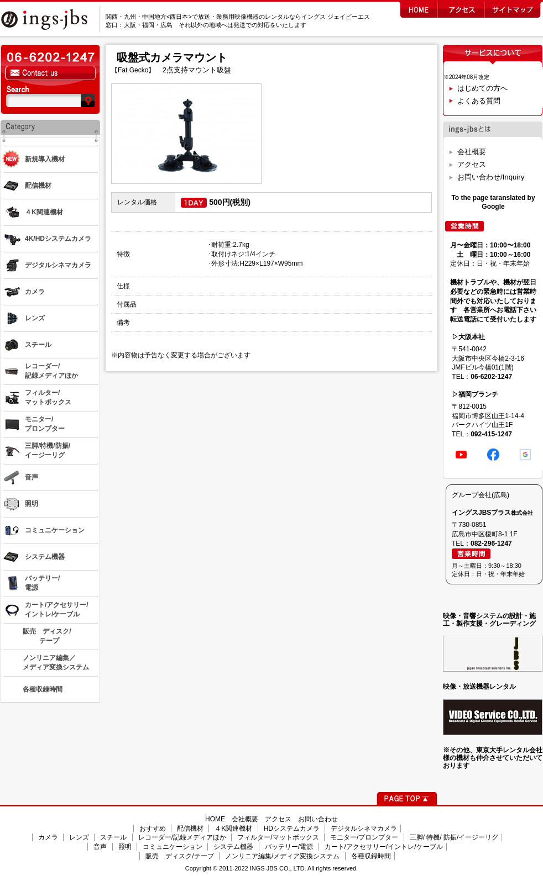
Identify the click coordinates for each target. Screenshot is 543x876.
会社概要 (471, 151)
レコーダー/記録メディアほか (182, 837)
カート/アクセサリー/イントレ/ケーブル (384, 847)
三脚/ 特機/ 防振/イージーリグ (454, 837)
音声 (100, 847)
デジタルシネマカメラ (364, 828)
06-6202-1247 (491, 377)
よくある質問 (478, 101)
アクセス (471, 164)
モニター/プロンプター (364, 837)
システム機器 (233, 847)
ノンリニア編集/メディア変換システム (282, 856)
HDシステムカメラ (292, 828)
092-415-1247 (491, 434)
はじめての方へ (482, 88)
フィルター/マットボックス (278, 837)
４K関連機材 (233, 828)
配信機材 (190, 828)
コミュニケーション (172, 847)
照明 (125, 847)
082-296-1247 (491, 543)
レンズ (79, 837)
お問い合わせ (318, 819)
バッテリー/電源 (289, 847)
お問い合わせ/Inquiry (490, 177)
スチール (113, 837)
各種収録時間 (371, 856)
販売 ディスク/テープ (179, 856)
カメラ (48, 837)
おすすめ (152, 828)
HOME (215, 819)
